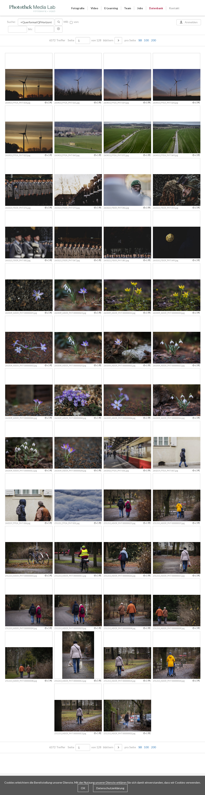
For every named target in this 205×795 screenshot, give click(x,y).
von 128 (96, 40)
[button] (58, 29)
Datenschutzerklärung (110, 788)
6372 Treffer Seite (62, 40)
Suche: (11, 21)
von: (76, 21)
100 (146, 40)
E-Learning (111, 8)
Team (127, 8)
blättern (108, 40)
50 (140, 40)
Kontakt (174, 8)
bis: (30, 29)
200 (153, 40)
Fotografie (77, 8)
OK (83, 788)
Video (94, 8)
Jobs (140, 8)
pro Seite (139, 40)
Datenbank (156, 8)
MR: (66, 21)
